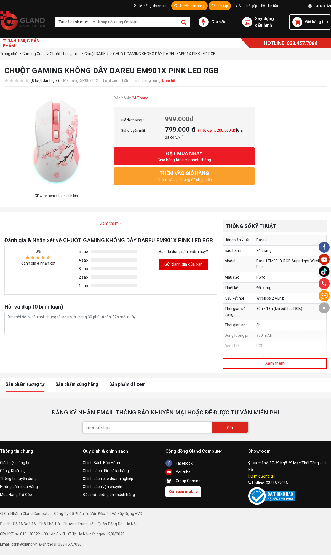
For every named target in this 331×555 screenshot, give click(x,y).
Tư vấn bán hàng (189, 6)
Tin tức (269, 6)
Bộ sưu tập (220, 6)
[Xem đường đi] (261, 476)
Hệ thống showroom (151, 6)
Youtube (178, 472)
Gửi (230, 427)
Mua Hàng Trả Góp (16, 494)
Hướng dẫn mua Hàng (19, 486)
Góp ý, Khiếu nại (13, 470)
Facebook (179, 463)
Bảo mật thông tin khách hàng (109, 494)
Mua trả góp (245, 6)
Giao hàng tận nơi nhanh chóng (184, 156)
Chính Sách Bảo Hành (101, 462)
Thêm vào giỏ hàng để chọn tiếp (184, 175)
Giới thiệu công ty (14, 462)
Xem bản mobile (183, 491)
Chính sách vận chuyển (102, 486)
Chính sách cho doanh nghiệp (108, 478)
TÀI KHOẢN (319, 6)
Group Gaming (183, 481)
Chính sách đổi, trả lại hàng (106, 470)
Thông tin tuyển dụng (18, 478)
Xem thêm (111, 223)
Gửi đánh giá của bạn (183, 264)
